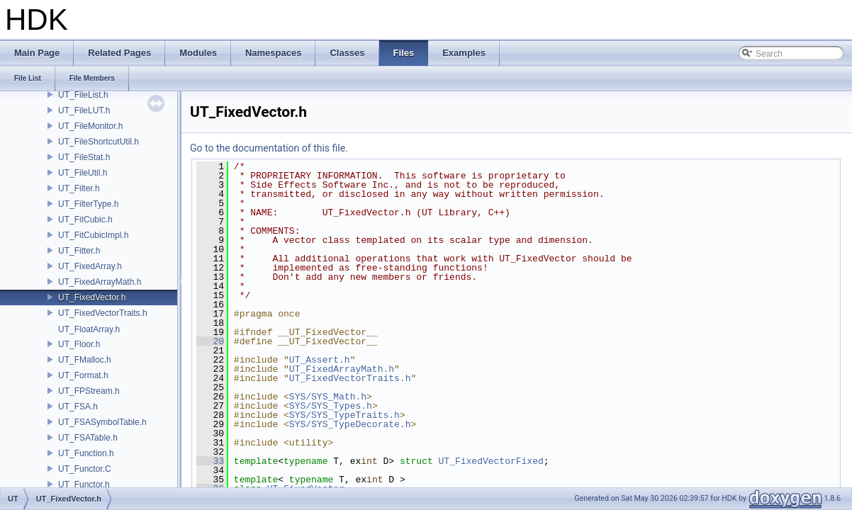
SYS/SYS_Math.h (327, 396)
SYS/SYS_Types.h (330, 406)
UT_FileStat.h (84, 157)
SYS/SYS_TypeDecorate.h (350, 424)
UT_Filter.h (79, 188)
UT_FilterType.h (88, 204)
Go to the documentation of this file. (269, 148)
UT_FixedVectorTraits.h (102, 313)
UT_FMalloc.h (84, 360)
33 (210, 461)
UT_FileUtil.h (82, 173)
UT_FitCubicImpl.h (93, 235)
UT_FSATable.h (88, 438)
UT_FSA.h (78, 407)
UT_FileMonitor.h (90, 126)
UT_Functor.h (84, 484)
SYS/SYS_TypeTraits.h (344, 415)
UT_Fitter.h (79, 251)
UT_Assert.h (319, 359)
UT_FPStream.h (89, 391)
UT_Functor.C (84, 469)
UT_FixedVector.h (91, 297)
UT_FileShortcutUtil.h (98, 142)
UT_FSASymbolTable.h (102, 422)
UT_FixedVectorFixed (490, 461)
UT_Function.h (86, 453)
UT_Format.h (83, 375)
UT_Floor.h (79, 344)
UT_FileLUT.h (84, 110)
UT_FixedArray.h (90, 266)
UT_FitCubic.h (85, 220)
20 (210, 341)
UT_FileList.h (83, 95)
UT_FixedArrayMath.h (99, 282)
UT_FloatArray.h (89, 329)
